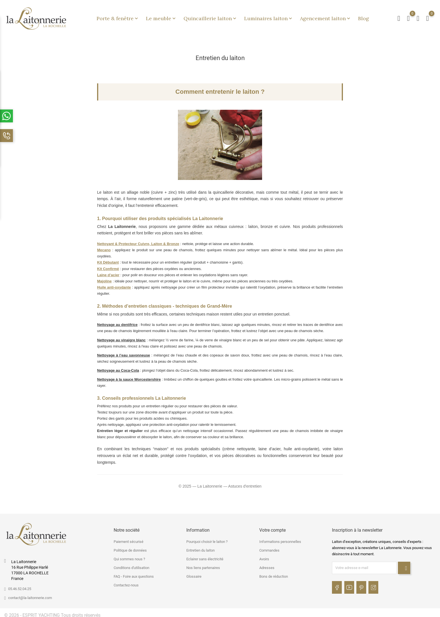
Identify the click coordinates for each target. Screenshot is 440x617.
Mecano (104, 247)
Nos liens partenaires (203, 565)
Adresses (266, 565)
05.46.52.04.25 (19, 586)
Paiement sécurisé (128, 539)
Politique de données (130, 548)
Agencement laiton (325, 17)
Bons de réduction (273, 574)
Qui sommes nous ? (129, 556)
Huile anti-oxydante (114, 285)
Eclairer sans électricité (204, 556)
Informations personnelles (280, 539)
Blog (363, 17)
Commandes (269, 548)
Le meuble (161, 17)
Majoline (104, 278)
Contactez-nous (126, 583)
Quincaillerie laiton (210, 17)
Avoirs (264, 556)
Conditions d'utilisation (131, 565)
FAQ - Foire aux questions (134, 574)
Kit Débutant (108, 260)
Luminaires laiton (268, 17)
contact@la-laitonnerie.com (30, 595)
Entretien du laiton (200, 548)
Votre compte (272, 527)
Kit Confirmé (108, 266)
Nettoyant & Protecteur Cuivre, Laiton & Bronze (138, 241)
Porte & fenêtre (118, 17)
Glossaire (193, 574)
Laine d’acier (108, 272)
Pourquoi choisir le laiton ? (207, 539)
